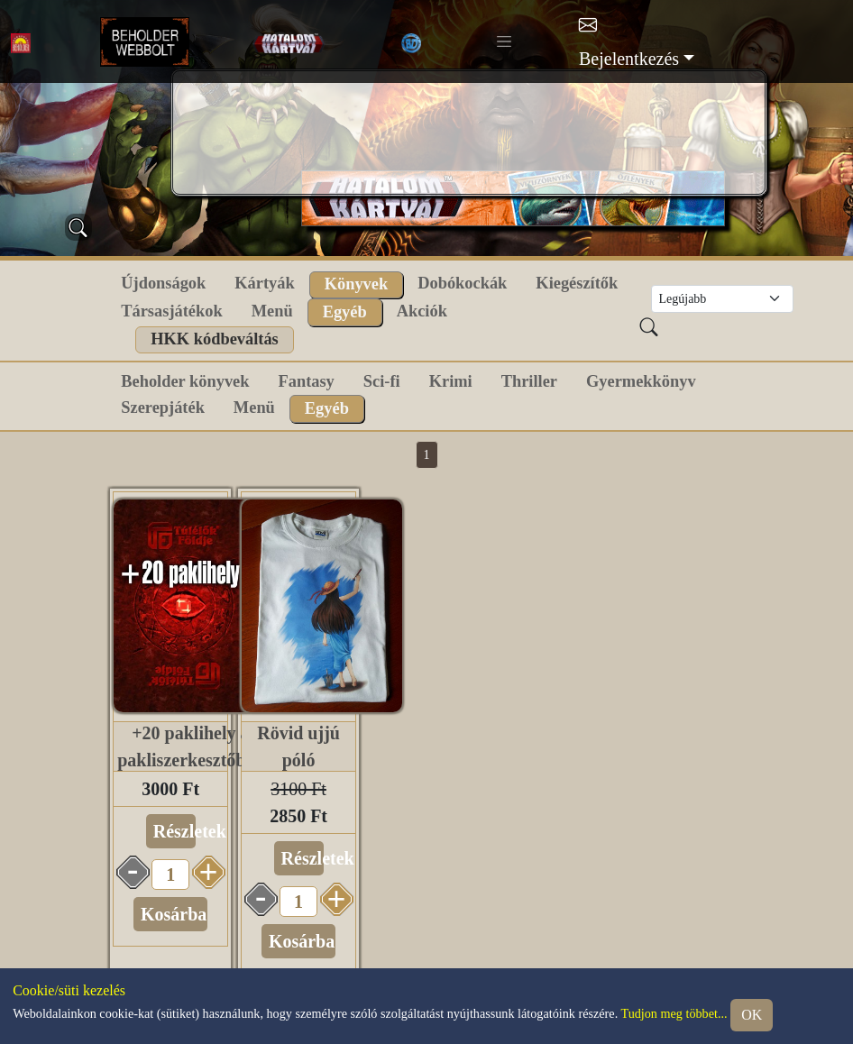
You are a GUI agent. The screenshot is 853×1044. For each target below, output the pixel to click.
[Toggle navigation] (504, 41)
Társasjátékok (171, 311)
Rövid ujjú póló (298, 746)
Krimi (450, 381)
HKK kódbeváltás (215, 339)
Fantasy (306, 381)
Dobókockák (462, 283)
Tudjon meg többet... (673, 1013)
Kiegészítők (577, 283)
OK (751, 1014)
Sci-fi (381, 381)
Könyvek (357, 284)
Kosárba (173, 914)
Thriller (529, 381)
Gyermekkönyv (641, 381)
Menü (272, 311)
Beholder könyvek (185, 381)
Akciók (422, 311)
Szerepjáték (163, 407)
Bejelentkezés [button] (629, 59)
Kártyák (264, 283)
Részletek (174, 831)
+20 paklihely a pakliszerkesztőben (190, 746)
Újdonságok (163, 283)
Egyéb (345, 312)
